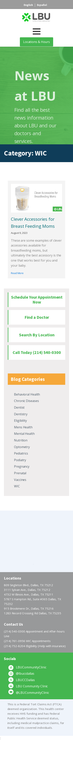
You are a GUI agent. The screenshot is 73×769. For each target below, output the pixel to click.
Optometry (22, 447)
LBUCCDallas (25, 680)
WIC (17, 486)
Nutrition (20, 440)
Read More (17, 273)
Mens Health (23, 427)
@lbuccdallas (25, 673)
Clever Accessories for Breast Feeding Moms (33, 222)
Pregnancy (21, 466)
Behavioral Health (27, 394)
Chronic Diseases (26, 401)
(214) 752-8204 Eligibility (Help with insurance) (35, 646)
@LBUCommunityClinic (32, 692)
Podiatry (20, 460)
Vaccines (20, 480)
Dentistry (20, 414)
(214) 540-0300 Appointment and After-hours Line (34, 633)
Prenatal (20, 473)
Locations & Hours (36, 42)
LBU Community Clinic (32, 686)
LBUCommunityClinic (31, 667)
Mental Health (24, 433)
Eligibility (20, 420)
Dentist (19, 407)
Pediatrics (21, 453)
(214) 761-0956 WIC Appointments (27, 641)
